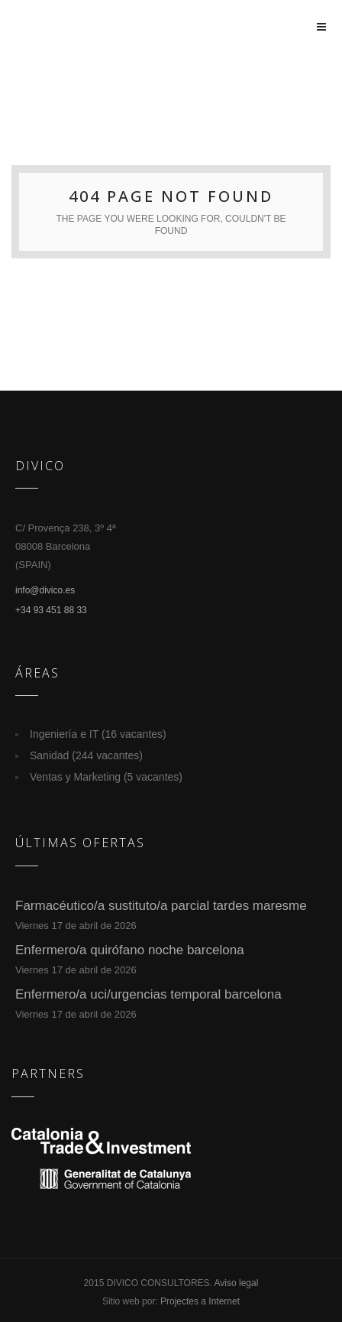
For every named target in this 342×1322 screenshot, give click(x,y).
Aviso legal (237, 1283)
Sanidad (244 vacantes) (86, 755)
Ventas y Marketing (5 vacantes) (106, 777)
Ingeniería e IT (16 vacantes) (98, 734)
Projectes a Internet (200, 1301)
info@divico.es (45, 590)
